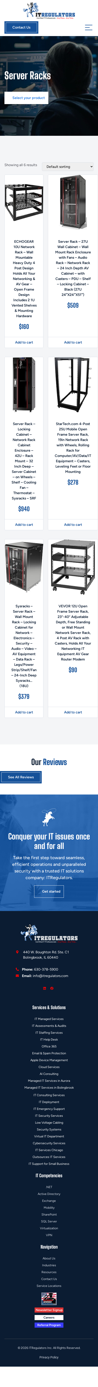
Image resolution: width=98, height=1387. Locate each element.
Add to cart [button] (24, 342)
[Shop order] (68, 166)
